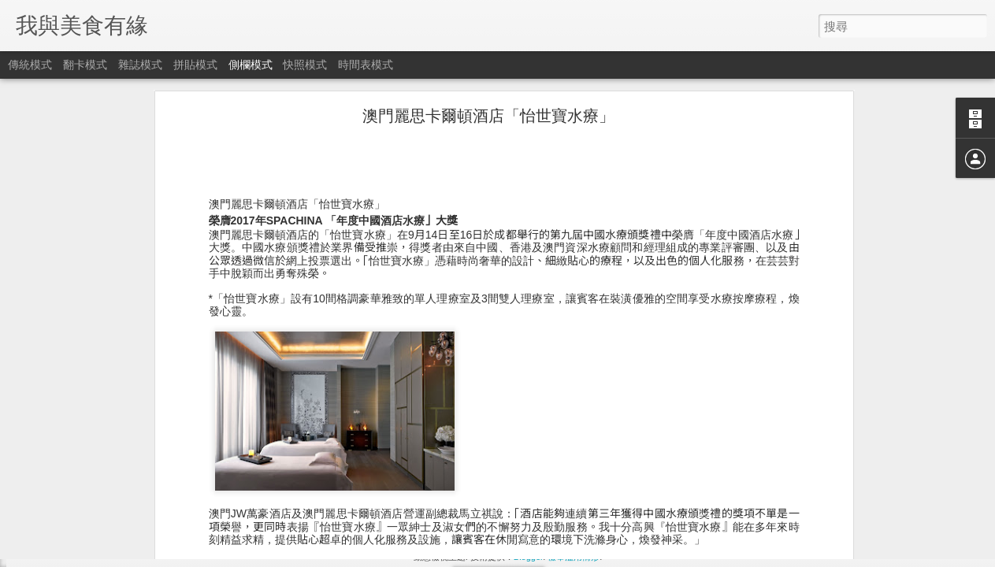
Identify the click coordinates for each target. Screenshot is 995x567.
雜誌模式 (140, 64)
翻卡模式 (85, 64)
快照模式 (305, 64)
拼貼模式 (195, 64)
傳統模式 (30, 64)
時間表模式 (365, 64)
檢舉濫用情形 (574, 556)
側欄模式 (250, 64)
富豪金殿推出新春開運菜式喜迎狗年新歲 (124, 485)
